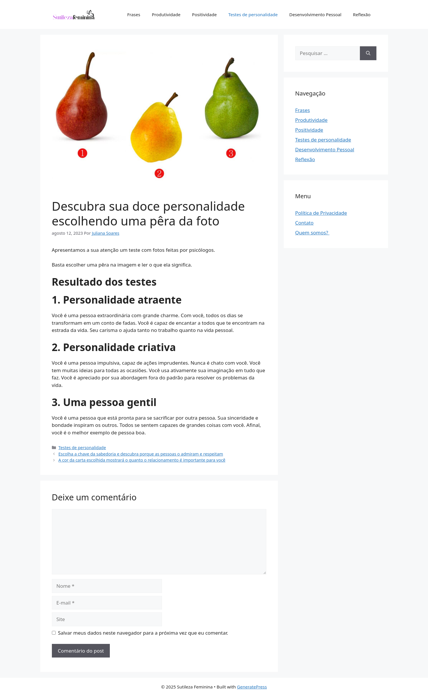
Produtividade (166, 14)
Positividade (204, 14)
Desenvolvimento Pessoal (315, 14)
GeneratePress (252, 687)
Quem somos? (312, 232)
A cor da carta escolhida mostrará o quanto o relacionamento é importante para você (142, 460)
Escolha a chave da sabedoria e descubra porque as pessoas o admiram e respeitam (141, 454)
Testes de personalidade (253, 14)
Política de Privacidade (321, 213)
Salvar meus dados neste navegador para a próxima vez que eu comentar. (143, 632)
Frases (133, 14)
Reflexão (361, 14)
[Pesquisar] (368, 53)
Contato (304, 222)
